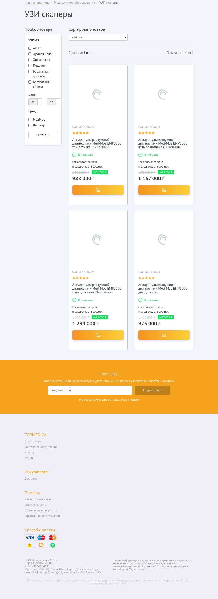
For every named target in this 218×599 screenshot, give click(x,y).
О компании (33, 441)
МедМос (36, 119)
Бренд (32, 111)
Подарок (36, 65)
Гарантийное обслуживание (43, 516)
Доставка (31, 479)
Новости (30, 452)
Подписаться (152, 390)
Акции (29, 458)
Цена (32, 95)
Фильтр (33, 40)
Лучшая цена (40, 54)
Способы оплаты (36, 505)
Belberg (36, 125)
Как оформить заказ (38, 499)
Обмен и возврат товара (41, 510)
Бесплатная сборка (38, 84)
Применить (43, 134)
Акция (35, 48)
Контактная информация (41, 447)
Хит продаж (39, 60)
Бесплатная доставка (38, 73)
